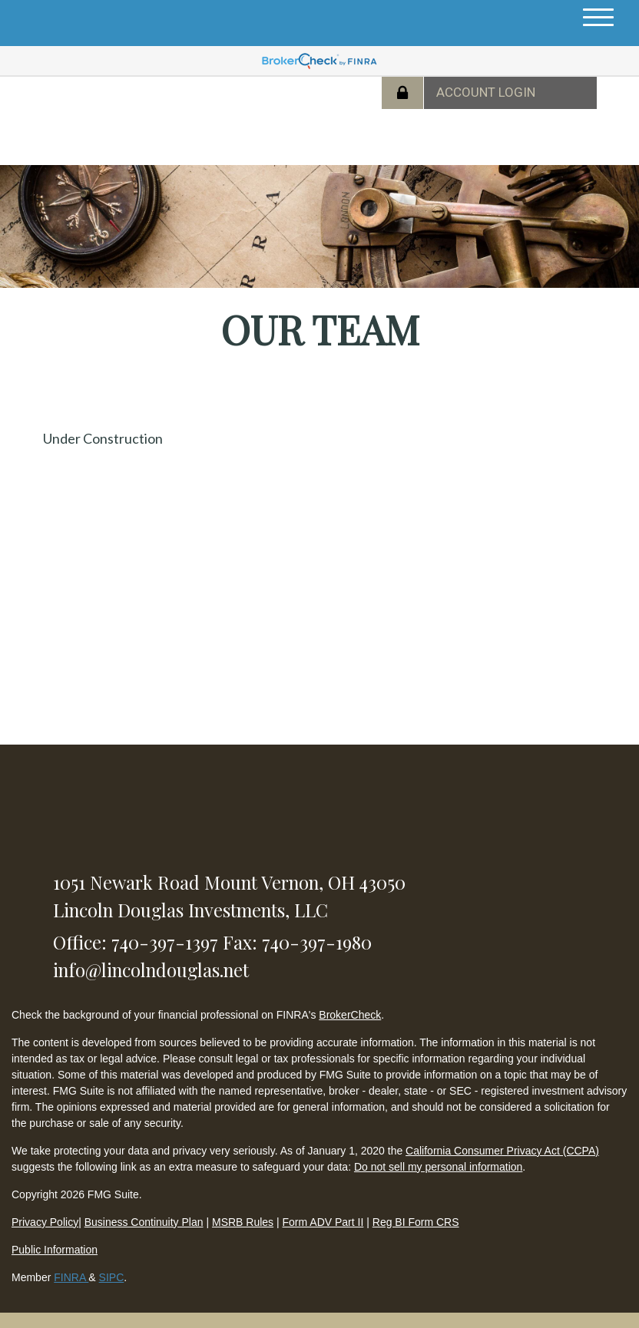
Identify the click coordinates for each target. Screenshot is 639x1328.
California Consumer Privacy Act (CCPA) (502, 1151)
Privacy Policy (45, 1222)
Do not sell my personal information (438, 1167)
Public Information (55, 1250)
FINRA (71, 1277)
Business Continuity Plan (144, 1222)
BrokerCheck (350, 1015)
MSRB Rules (242, 1222)
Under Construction (103, 438)
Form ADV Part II (323, 1222)
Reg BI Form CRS (415, 1222)
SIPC (111, 1277)
